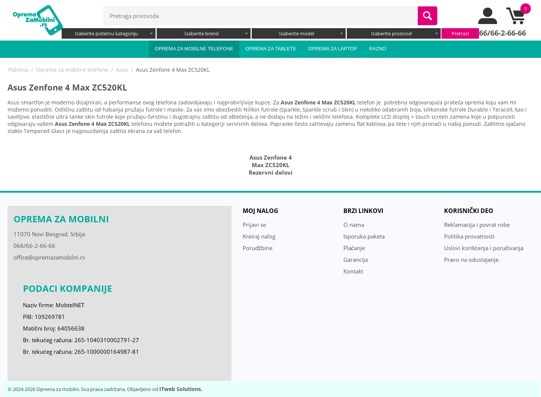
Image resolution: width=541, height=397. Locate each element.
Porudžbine (258, 248)
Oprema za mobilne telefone (194, 48)
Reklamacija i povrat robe (477, 224)
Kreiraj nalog (259, 236)
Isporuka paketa (364, 236)
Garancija (355, 259)
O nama (353, 224)
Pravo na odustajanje (471, 259)
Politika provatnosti (469, 236)
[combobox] (109, 33)
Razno (377, 48)
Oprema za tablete (270, 48)
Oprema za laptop (332, 48)
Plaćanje (354, 248)
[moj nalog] (488, 22)
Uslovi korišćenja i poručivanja (484, 248)
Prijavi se (254, 224)
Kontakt (353, 271)
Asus (122, 69)
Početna (18, 69)
